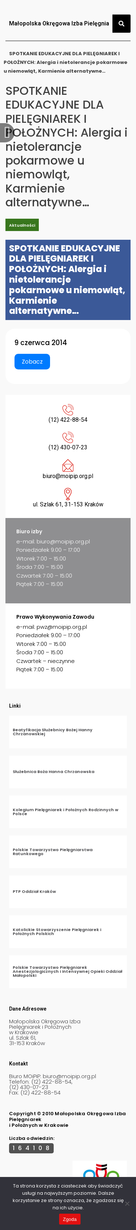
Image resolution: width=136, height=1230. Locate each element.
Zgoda (70, 1219)
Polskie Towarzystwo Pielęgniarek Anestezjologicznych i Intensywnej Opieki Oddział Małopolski (67, 971)
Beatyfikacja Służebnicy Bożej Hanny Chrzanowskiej (52, 732)
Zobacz (32, 361)
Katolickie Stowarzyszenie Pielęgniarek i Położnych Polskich (57, 931)
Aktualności (22, 225)
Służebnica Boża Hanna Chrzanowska (53, 771)
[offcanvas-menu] (7, 132)
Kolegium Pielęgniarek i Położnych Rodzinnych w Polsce (65, 812)
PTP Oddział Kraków (34, 891)
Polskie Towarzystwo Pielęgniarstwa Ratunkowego (52, 852)
